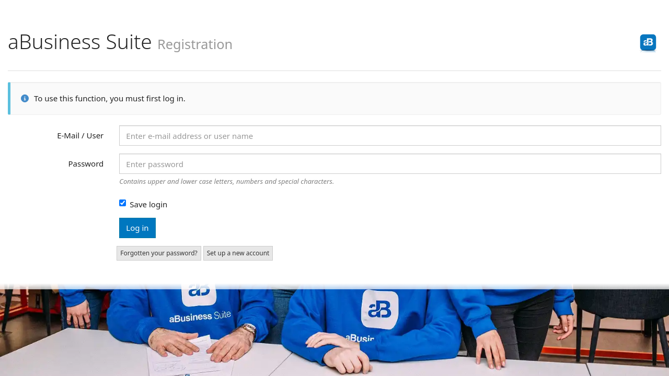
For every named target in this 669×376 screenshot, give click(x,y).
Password (85, 163)
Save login (143, 204)
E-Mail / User (80, 135)
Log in (137, 227)
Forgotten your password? (158, 253)
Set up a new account (238, 253)
